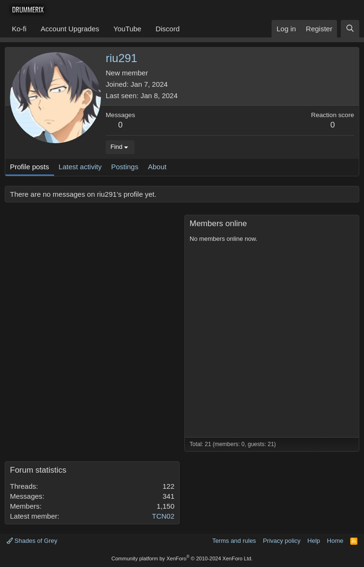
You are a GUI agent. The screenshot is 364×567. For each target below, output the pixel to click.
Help (314, 540)
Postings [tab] (124, 167)
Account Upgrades (70, 29)
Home (335, 540)
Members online (218, 223)
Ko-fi (19, 29)
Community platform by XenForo (182, 558)
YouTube (127, 29)
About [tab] (157, 167)
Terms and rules (234, 540)
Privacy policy (281, 540)
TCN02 (163, 516)
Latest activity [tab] (80, 167)
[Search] (350, 28)
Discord (167, 29)
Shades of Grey (32, 540)
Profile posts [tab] (29, 167)
